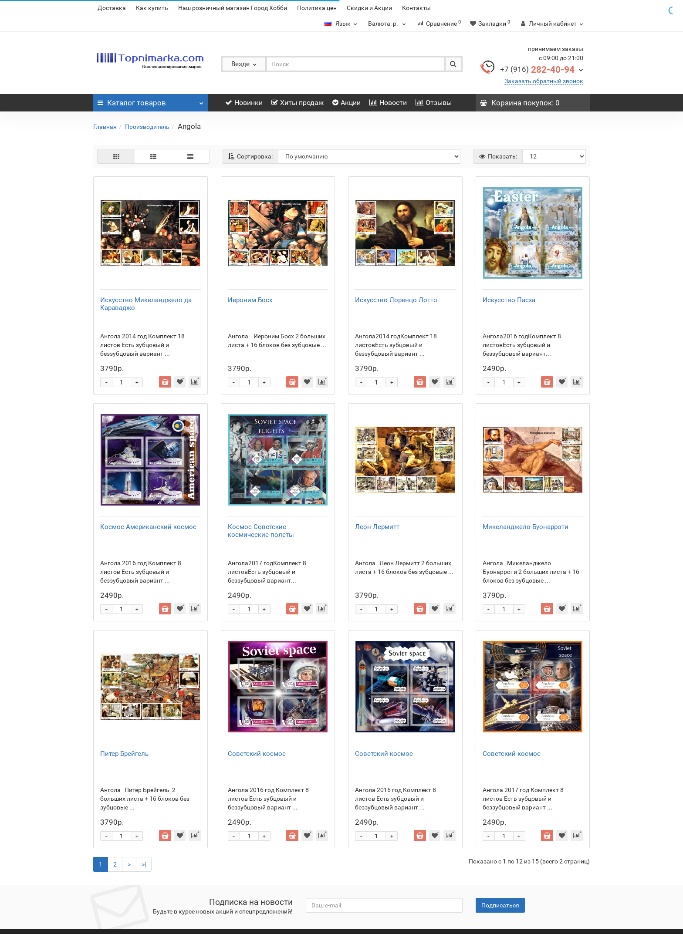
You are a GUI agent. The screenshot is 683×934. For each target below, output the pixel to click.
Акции (346, 102)
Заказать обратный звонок (543, 81)
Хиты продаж (297, 102)
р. (388, 23)
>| (144, 817)
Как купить (152, 7)
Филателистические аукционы (266, 894)
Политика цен (317, 7)
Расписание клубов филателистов (142, 894)
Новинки (244, 102)
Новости (388, 102)
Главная (105, 126)
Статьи (206, 894)
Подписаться (500, 858)
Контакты (416, 7)
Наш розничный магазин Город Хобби (232, 7)
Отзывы (434, 102)
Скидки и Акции (369, 7)
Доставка (112, 7)
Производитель (147, 126)
